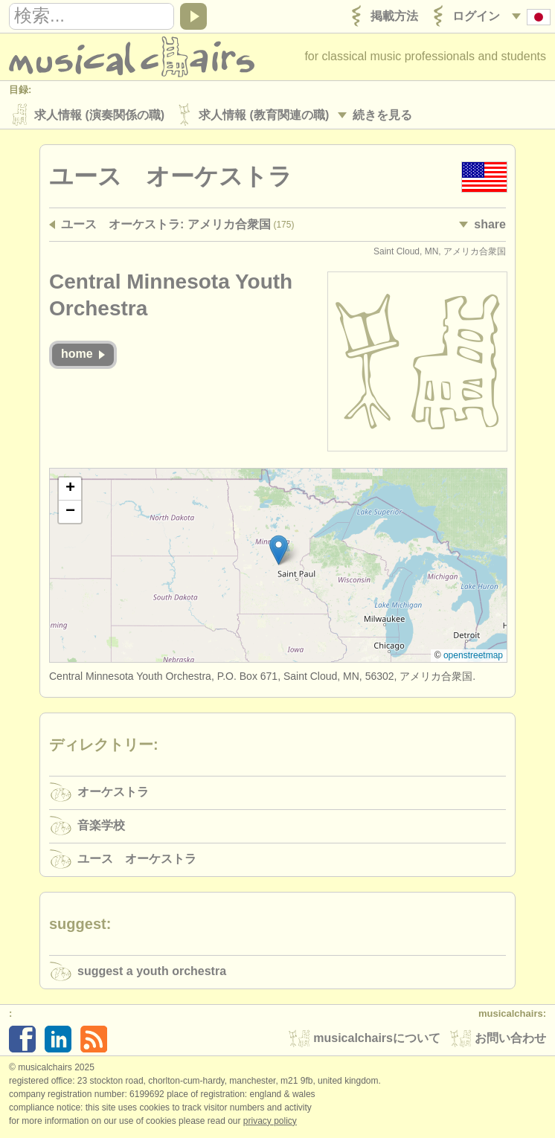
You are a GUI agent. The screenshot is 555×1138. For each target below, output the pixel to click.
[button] (278, 551)
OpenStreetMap (473, 657)
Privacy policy (270, 1122)
